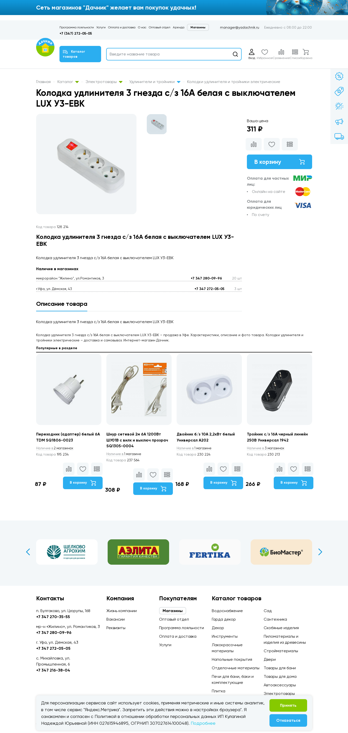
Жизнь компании (121, 610)
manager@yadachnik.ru (239, 27)
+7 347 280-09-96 (206, 278)
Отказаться (288, 720)
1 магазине (124, 454)
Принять (288, 705)
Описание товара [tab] (61, 303)
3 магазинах (266, 448)
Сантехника (275, 619)
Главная (43, 81)
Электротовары (104, 81)
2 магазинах (55, 448)
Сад (268, 610)
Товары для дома (280, 676)
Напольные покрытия (232, 659)
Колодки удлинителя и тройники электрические (233, 81)
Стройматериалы (281, 650)
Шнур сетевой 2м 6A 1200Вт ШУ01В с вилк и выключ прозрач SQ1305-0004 (138, 440)
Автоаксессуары (280, 685)
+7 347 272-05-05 (209, 289)
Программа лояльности (76, 27)
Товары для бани (280, 668)
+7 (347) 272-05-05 (75, 33)
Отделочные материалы (235, 668)
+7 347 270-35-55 (53, 616)
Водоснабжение (227, 610)
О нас (142, 27)
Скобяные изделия (281, 627)
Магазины (197, 27)
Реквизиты (115, 627)
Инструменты (225, 636)
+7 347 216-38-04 (53, 670)
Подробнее (203, 723)
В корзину (279, 162)
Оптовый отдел (159, 27)
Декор (218, 627)
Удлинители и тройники (154, 81)
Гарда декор (224, 619)
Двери (270, 659)
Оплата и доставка (121, 27)
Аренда (178, 27)
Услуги (101, 27)
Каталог (68, 81)
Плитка (218, 691)
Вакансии (115, 619)
